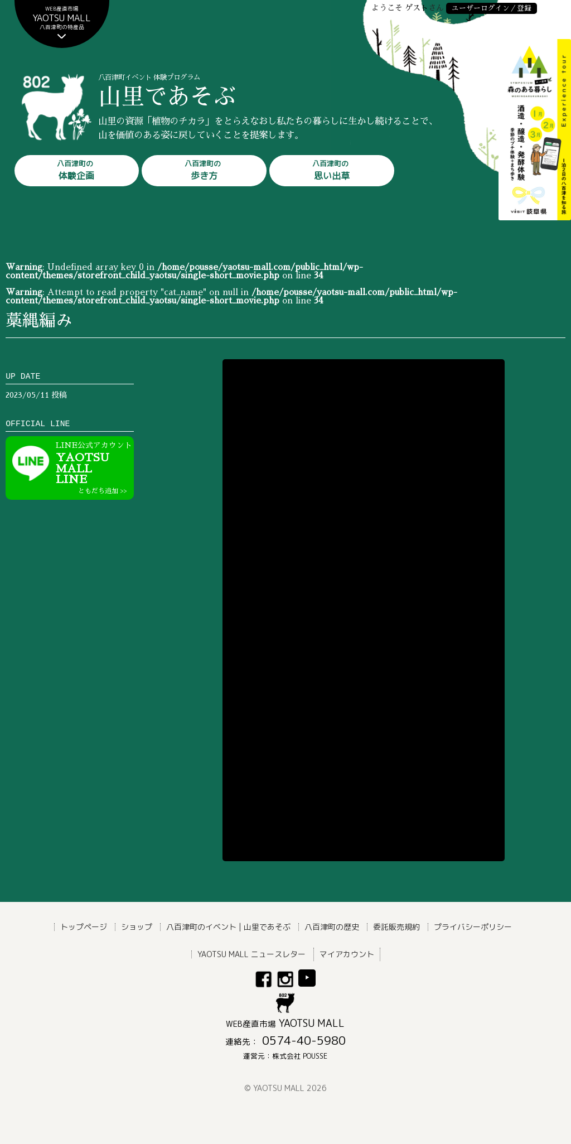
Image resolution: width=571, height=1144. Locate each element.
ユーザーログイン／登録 (491, 8)
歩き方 (202, 170)
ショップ (136, 926)
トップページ (83, 926)
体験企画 (75, 170)
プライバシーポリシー (473, 926)
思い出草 (330, 170)
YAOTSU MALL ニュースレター (251, 954)
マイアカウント (347, 954)
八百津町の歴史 (331, 926)
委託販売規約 (396, 926)
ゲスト (416, 8)
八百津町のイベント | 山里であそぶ (228, 926)
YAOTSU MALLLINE (95, 468)
